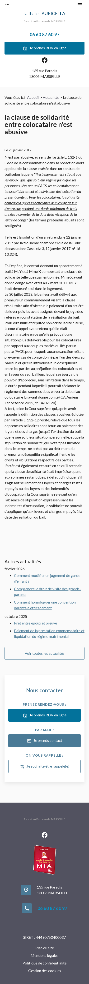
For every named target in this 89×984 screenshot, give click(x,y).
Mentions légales (44, 955)
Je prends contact (44, 741)
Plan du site (44, 947)
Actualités (51, 97)
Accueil (33, 97)
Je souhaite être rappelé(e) (44, 766)
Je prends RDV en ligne (44, 48)
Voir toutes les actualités (45, 653)
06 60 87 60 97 (45, 34)
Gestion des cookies (44, 970)
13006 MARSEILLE (44, 73)
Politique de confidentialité (44, 963)
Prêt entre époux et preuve (35, 623)
